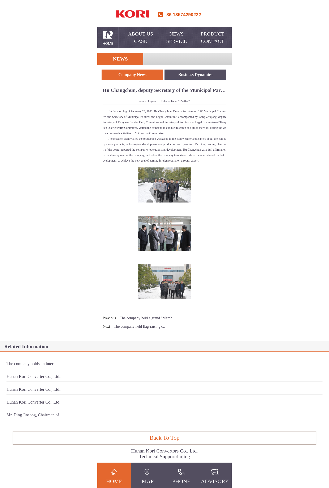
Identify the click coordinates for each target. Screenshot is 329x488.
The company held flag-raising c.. (139, 326)
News (176, 34)
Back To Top (165, 437)
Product (212, 34)
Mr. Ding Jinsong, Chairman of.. (34, 415)
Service (176, 41)
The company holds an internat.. (34, 363)
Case (140, 41)
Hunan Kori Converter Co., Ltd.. (34, 376)
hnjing (183, 456)
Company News (132, 74)
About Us (140, 34)
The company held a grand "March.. (147, 318)
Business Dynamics (195, 74)
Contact (212, 41)
